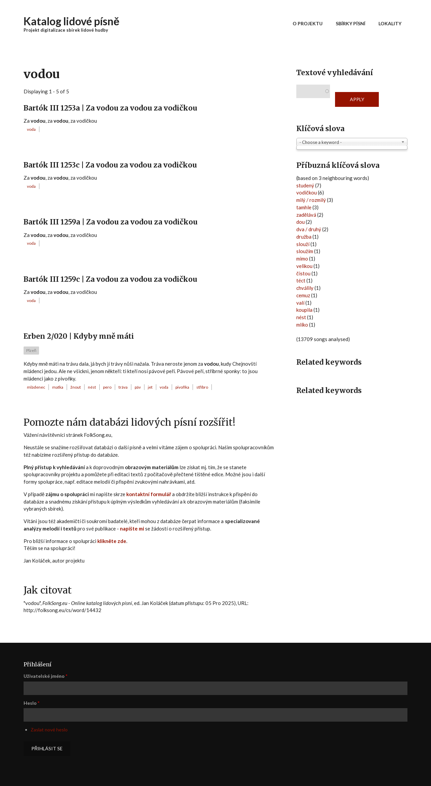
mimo (302, 258)
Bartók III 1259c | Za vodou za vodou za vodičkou (110, 279)
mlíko (302, 325)
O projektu (308, 23)
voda (31, 129)
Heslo (31, 703)
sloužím (304, 251)
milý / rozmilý (311, 200)
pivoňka (182, 387)
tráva (123, 387)
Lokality (389, 23)
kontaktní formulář (148, 494)
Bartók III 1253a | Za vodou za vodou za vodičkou (110, 108)
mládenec (36, 387)
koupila (304, 310)
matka (57, 387)
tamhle (303, 207)
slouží (302, 244)
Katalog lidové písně (72, 21)
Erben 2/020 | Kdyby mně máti (79, 336)
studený (305, 185)
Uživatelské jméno (45, 676)
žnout (75, 387)
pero (107, 387)
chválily (304, 288)
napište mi (132, 528)
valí (300, 303)
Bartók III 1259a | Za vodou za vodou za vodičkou (111, 221)
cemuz (303, 295)
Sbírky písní (350, 23)
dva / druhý (308, 229)
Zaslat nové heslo (49, 729)
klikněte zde (111, 541)
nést (92, 387)
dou (300, 222)
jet (150, 387)
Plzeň (31, 350)
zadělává (306, 215)
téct (300, 280)
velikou (304, 266)
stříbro (202, 387)
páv (138, 387)
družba (303, 237)
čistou (303, 273)
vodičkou (306, 192)
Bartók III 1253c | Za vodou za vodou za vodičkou (110, 165)
